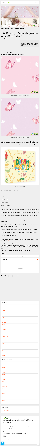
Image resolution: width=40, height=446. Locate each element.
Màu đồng (3, 402)
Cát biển (3, 310)
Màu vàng (3, 381)
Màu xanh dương (5, 386)
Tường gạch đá (4, 345)
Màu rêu (3, 374)
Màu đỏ (3, 398)
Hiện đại (3, 324)
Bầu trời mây (4, 305)
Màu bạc (3, 362)
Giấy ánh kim (4, 322)
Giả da (3, 317)
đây (8, 240)
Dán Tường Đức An (7, 410)
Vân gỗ (3, 348)
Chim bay (3, 308)
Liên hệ (29, 426)
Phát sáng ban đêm (5, 336)
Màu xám (3, 393)
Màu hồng (3, 367)
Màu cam (3, 365)
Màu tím (3, 379)
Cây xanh (3, 312)
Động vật (3, 355)
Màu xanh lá (4, 388)
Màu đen (3, 395)
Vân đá (3, 350)
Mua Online (11, 426)
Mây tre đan (4, 334)
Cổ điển (3, 315)
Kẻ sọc (3, 331)
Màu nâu (3, 372)
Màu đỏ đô (4, 400)
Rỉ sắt (3, 338)
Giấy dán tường (11, 428)
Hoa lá (3, 327)
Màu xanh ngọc (4, 391)
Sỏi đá (3, 341)
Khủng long (4, 329)
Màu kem (3, 369)
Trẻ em (3, 343)
